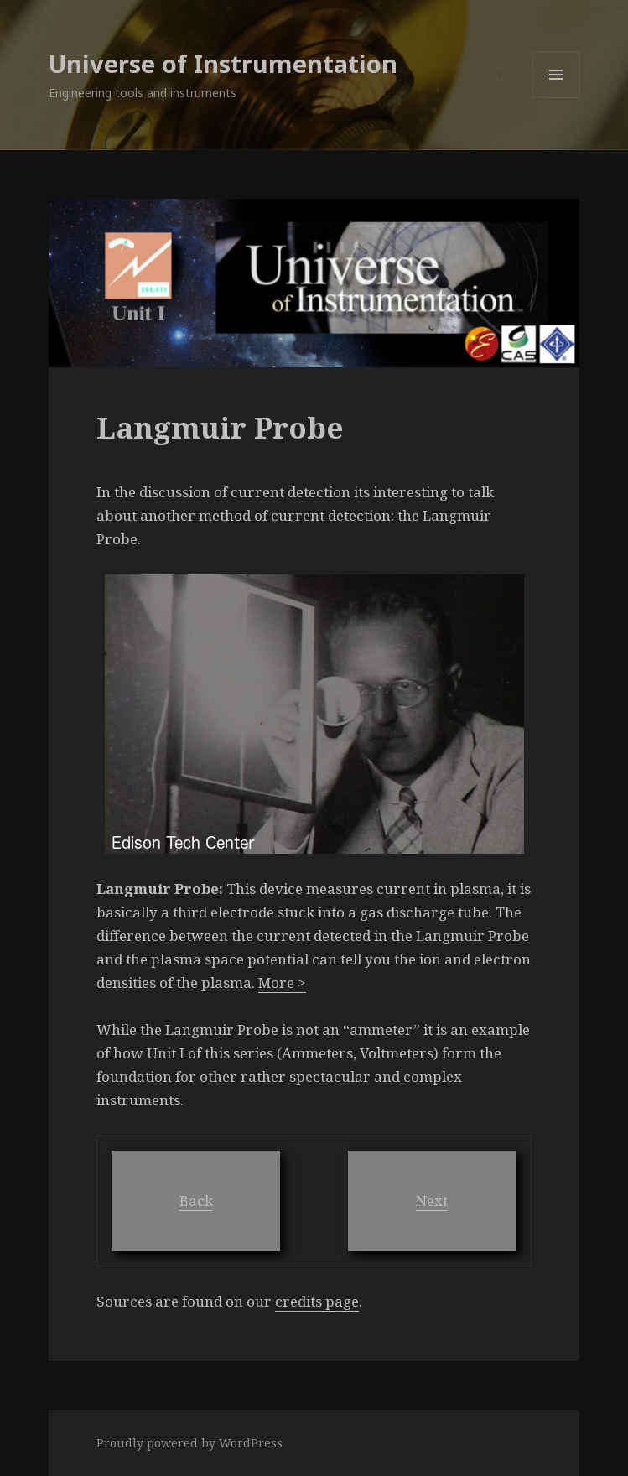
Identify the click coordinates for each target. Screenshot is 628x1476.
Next (432, 1200)
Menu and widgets (556, 97)
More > (282, 982)
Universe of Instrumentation (223, 63)
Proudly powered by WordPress (189, 1443)
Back (196, 1200)
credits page (317, 1301)
